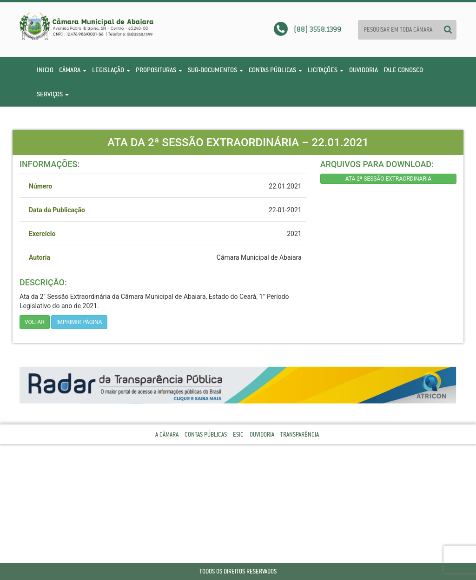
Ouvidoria (363, 70)
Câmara (72, 70)
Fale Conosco (403, 70)
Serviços (53, 94)
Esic (238, 434)
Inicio (45, 70)
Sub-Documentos (215, 70)
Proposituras (159, 70)
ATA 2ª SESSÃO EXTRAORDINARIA (388, 178)
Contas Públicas (275, 70)
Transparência (299, 434)
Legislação (111, 70)
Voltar (35, 322)
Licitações (326, 70)
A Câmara (166, 434)
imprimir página (79, 322)
